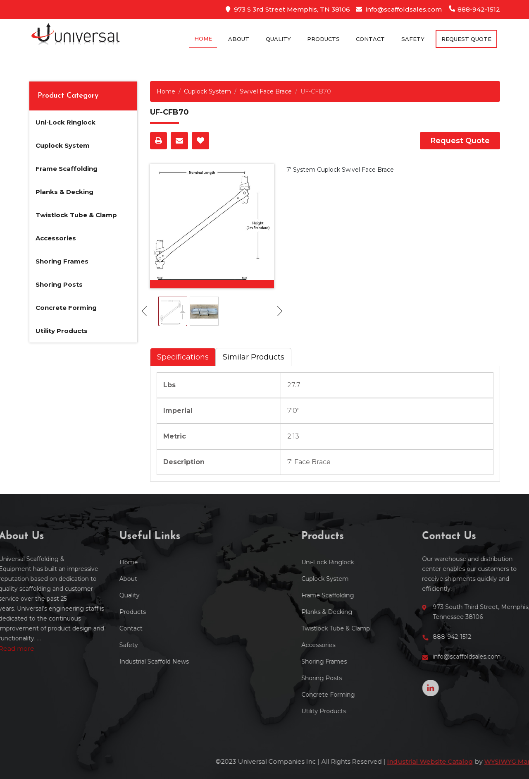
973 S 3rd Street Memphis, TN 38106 (288, 9)
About (238, 39)
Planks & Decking (64, 192)
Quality (278, 39)
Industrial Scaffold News (108, 661)
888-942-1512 (474, 9)
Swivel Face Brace (266, 91)
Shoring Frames (62, 261)
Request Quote (460, 140)
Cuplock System (63, 145)
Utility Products (62, 331)
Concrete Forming (66, 308)
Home (203, 38)
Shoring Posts (59, 284)
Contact (370, 39)
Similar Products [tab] (253, 357)
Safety (412, 39)
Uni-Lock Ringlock (65, 122)
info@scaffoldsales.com (399, 9)
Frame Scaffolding (67, 169)
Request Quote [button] (466, 39)
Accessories (56, 238)
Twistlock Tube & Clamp (76, 215)
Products (323, 39)
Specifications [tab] (183, 357)
